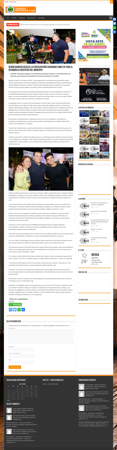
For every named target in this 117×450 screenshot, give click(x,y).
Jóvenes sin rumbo (96, 229)
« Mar (8, 400)
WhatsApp (17, 305)
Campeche (22, 18)
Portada (7, 17)
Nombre (12, 347)
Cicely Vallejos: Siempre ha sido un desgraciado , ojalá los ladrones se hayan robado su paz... (23, 410)
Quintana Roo (31, 18)
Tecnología (41, 18)
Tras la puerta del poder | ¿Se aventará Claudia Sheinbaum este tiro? (100, 221)
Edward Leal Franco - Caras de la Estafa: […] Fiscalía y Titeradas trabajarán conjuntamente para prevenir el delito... (21, 424)
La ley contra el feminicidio (99, 211)
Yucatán (14, 18)
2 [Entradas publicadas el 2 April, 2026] (22, 388)
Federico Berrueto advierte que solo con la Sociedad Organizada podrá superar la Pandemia (45, 24)
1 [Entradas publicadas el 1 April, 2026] (17, 388)
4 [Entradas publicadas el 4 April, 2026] (31, 388)
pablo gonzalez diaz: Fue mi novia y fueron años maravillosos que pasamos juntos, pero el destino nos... (24, 431)
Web (10, 360)
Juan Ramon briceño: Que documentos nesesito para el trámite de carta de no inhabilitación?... (24, 417)
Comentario (12, 328)
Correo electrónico (15, 353)
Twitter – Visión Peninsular (53, 380)
